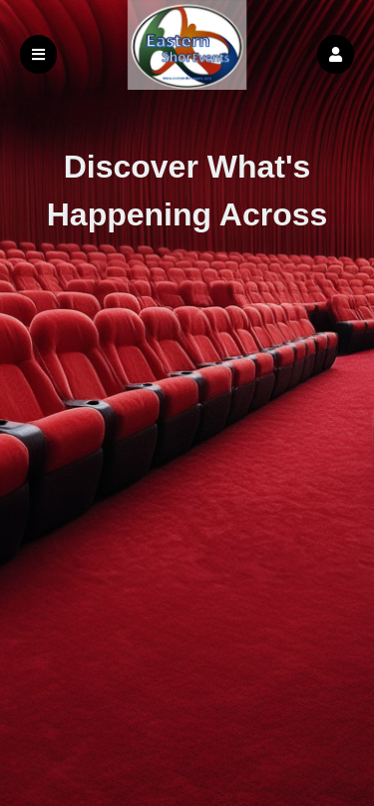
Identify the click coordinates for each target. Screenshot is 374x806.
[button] (335, 54)
